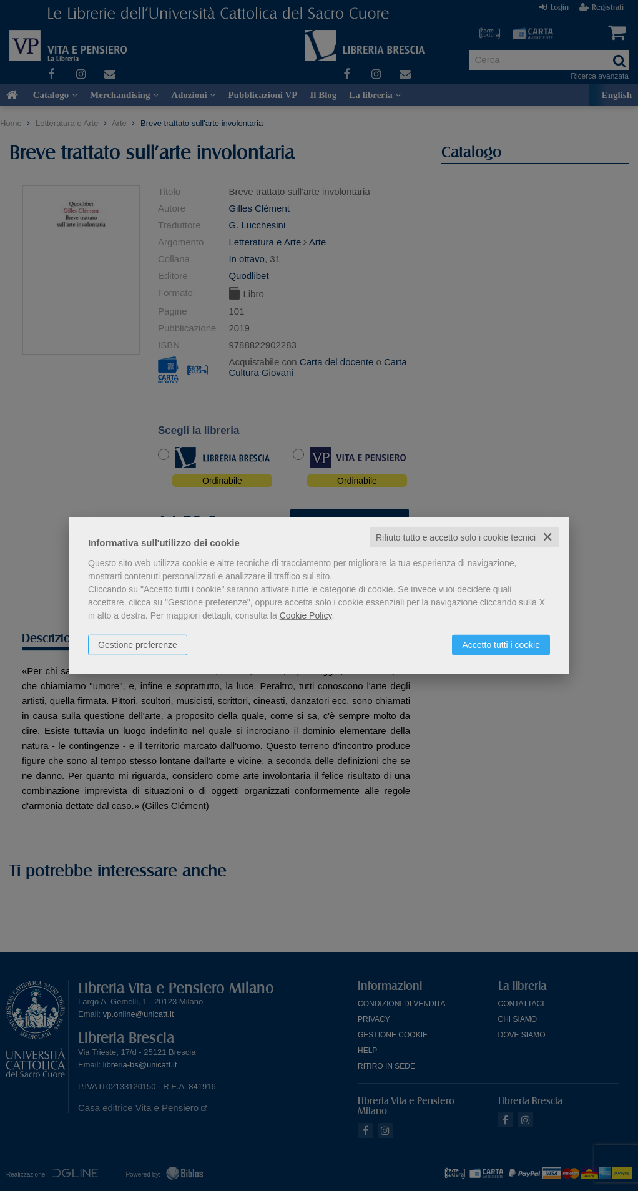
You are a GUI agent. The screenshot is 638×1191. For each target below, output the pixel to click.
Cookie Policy (306, 615)
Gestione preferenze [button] (137, 644)
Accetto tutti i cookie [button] (501, 644)
